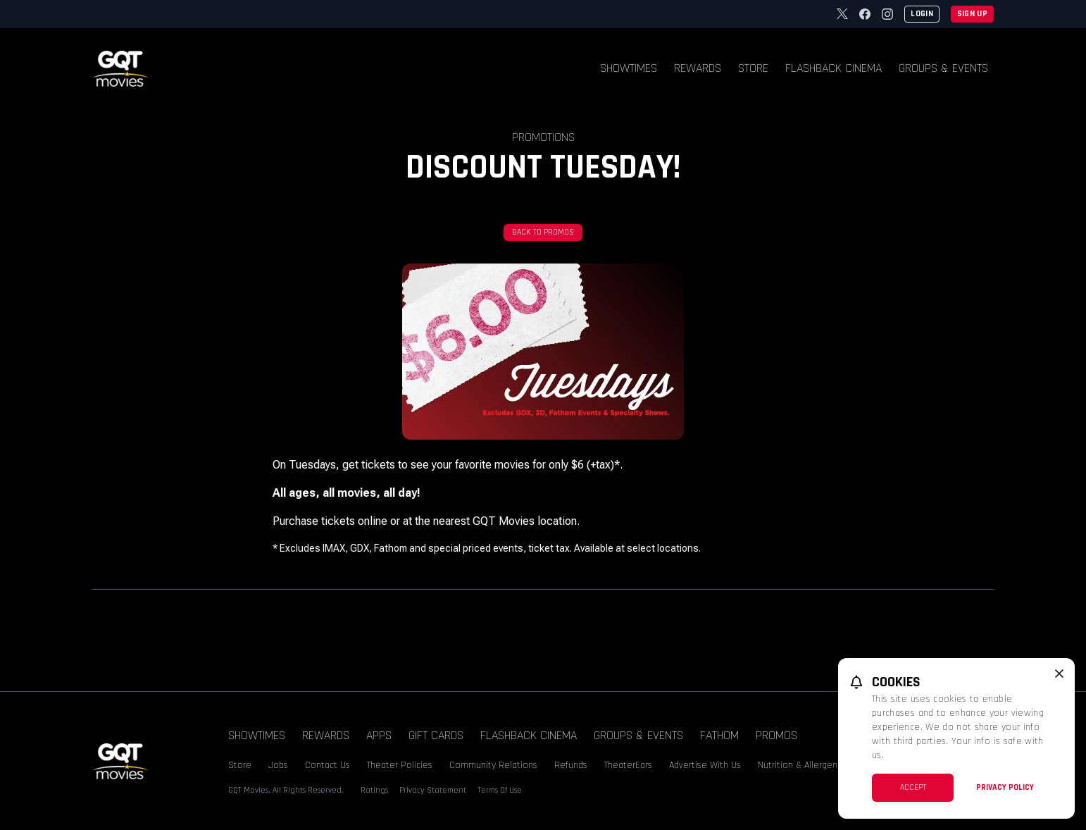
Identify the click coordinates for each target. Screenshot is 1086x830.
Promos (776, 735)
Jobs (278, 765)
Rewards (697, 68)
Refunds (570, 765)
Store (753, 68)
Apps (379, 735)
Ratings (374, 790)
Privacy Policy (1005, 787)
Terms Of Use (500, 790)
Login (922, 13)
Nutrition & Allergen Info (807, 765)
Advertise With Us (705, 765)
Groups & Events (943, 68)
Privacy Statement (432, 790)
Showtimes (628, 68)
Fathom (719, 735)
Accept (913, 787)
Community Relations (493, 765)
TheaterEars (628, 765)
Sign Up (972, 13)
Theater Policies (399, 765)
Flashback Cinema (833, 68)
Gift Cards (435, 735)
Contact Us (327, 765)
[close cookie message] (1059, 674)
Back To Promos (543, 232)
